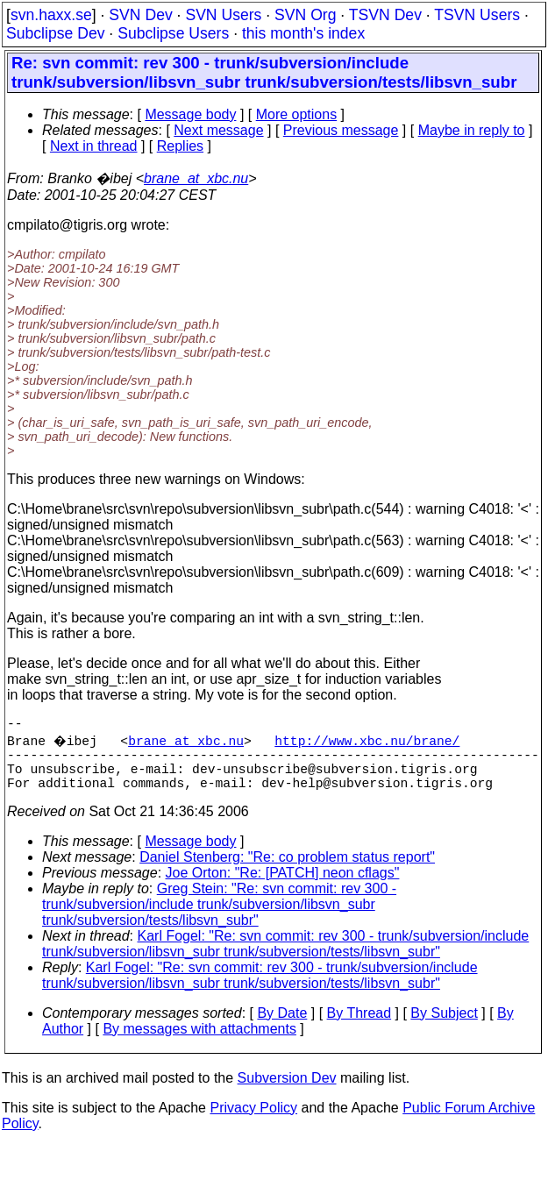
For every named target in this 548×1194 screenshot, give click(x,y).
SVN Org (305, 15)
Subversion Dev (287, 1091)
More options (297, 114)
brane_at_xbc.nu (196, 178)
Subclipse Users (173, 33)
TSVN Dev (385, 15)
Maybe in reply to (471, 130)
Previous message (341, 130)
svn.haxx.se (51, 15)
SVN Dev (140, 15)
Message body (190, 114)
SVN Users (223, 15)
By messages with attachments (199, 1042)
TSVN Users (477, 15)
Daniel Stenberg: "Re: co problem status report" (287, 871)
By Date (282, 1027)
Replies (180, 146)
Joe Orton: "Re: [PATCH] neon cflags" (283, 886)
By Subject (443, 1027)
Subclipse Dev (55, 33)
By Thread (359, 1027)
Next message (218, 130)
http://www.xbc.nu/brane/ (369, 743)
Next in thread (94, 146)
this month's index (303, 33)
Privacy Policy (253, 1121)
